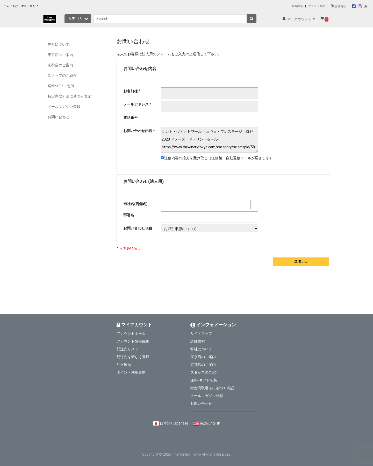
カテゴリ (78, 18)
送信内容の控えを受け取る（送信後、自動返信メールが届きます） (217, 158)
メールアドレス (136, 104)
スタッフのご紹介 (62, 75)
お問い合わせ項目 (137, 228)
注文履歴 (124, 364)
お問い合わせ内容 (137, 130)
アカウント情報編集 (133, 341)
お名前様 (130, 91)
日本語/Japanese (174, 423)
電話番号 (130, 117)
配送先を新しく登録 (133, 356)
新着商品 (297, 6)
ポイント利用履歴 (131, 372)
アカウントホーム (131, 333)
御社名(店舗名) (135, 203)
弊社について (58, 44)
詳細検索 (197, 341)
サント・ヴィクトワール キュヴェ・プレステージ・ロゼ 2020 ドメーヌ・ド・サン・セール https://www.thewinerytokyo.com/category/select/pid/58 (209, 140)
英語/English (210, 423)
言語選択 (338, 6)
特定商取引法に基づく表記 (69, 96)
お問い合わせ (58, 117)
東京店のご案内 (60, 54)
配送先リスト (127, 349)
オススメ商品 (316, 6)
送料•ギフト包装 (61, 86)
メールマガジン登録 (64, 106)
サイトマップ (201, 333)
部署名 (128, 215)
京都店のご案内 (60, 65)
